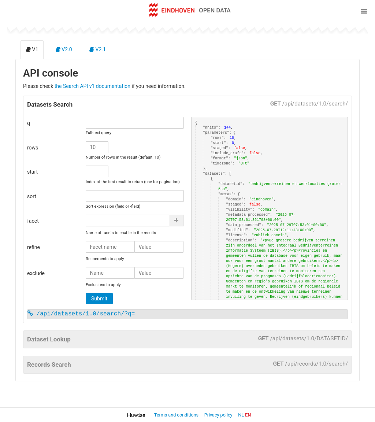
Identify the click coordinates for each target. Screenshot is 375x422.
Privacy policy (219, 415)
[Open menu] (364, 11)
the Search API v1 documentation (92, 86)
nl (241, 415)
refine (33, 247)
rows (32, 148)
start (32, 172)
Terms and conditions (177, 415)
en (248, 415)
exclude (36, 273)
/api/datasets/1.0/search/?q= (81, 314)
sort (31, 196)
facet (33, 221)
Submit (99, 298)
